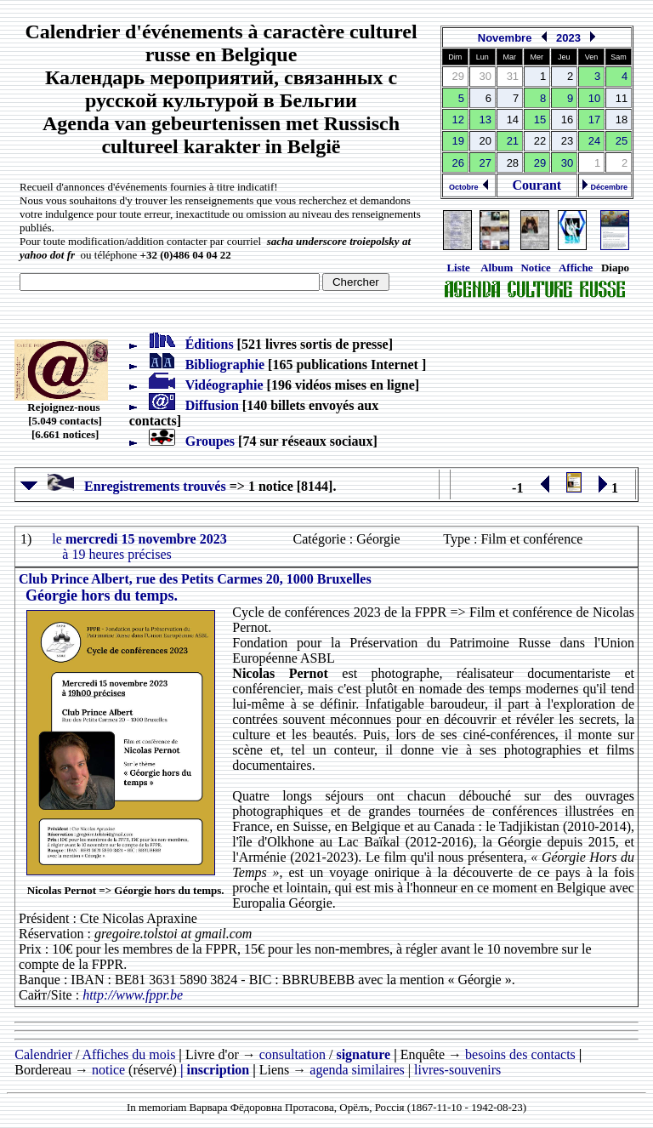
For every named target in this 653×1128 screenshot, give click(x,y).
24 (594, 140)
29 (540, 163)
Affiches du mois (128, 1054)
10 (594, 98)
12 (458, 119)
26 (458, 163)
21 (513, 140)
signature (363, 1054)
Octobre (469, 187)
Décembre (604, 187)
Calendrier (43, 1054)
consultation (292, 1054)
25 (621, 140)
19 (458, 140)
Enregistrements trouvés (123, 486)
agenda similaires (357, 1069)
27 (485, 163)
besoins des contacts (520, 1054)
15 (540, 119)
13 (485, 119)
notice (108, 1069)
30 (567, 163)
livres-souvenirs (457, 1069)
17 (594, 119)
